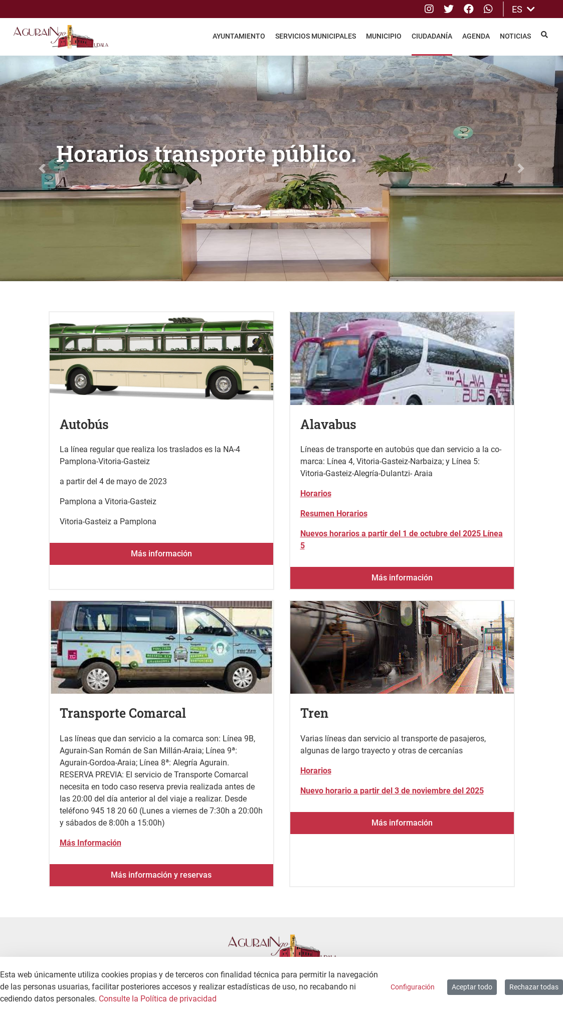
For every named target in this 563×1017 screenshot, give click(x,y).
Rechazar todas (533, 987)
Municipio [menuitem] (384, 36)
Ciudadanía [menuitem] (432, 36)
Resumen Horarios (333, 513)
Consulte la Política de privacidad (158, 998)
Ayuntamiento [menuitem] (239, 36)
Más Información (90, 843)
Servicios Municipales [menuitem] (315, 36)
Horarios (315, 493)
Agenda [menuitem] (476, 36)
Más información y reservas (161, 875)
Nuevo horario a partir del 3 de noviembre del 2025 (392, 790)
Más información (161, 553)
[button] (42, 168)
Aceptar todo (472, 987)
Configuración (413, 987)
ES (523, 9)
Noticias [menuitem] (515, 36)
